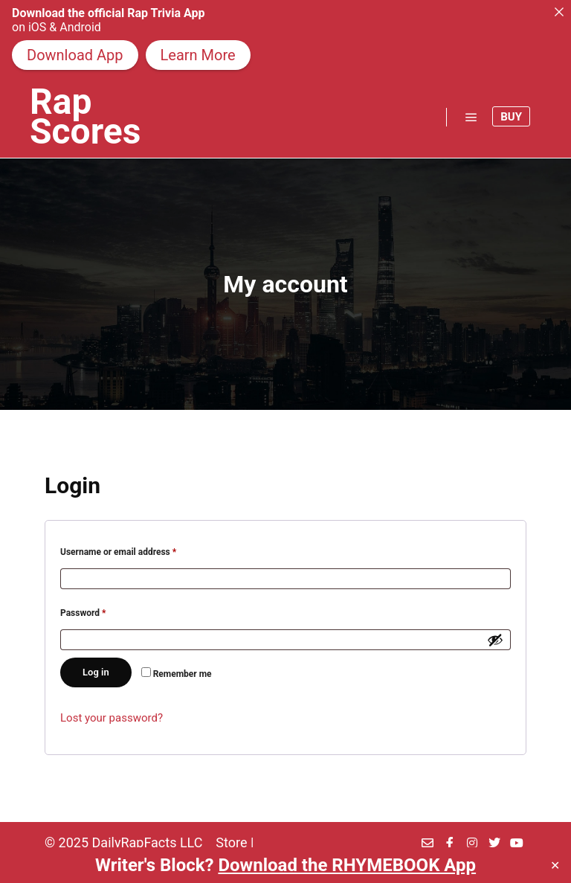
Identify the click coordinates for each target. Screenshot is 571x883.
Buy (511, 116)
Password (100, 611)
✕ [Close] (555, 865)
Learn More (198, 55)
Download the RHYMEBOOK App (347, 865)
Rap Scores (85, 116)
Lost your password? (111, 718)
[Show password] (495, 640)
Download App (75, 55)
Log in (96, 672)
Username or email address (136, 550)
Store (231, 842)
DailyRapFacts (134, 842)
